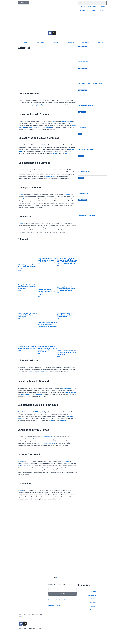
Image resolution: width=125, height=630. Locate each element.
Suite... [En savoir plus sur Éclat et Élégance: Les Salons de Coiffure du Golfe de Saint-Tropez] (19, 270)
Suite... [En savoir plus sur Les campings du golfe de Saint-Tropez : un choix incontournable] (58, 318)
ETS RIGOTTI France (84, 171)
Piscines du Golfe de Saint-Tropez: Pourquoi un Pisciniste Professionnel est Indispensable (47, 349)
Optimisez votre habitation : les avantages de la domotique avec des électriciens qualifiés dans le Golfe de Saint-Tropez (67, 260)
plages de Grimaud (48, 127)
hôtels (68, 194)
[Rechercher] (106, 3)
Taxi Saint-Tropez (84, 193)
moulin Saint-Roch (34, 127)
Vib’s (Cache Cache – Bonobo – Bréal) (90, 84)
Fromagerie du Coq (84, 62)
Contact (58, 606)
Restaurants (93, 10)
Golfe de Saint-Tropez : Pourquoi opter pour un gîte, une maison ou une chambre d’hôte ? (47, 292)
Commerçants (92, 6)
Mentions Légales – (54, 600)
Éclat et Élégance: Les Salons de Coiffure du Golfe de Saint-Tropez (27, 266)
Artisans (83, 6)
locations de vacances (27, 199)
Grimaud (21, 145)
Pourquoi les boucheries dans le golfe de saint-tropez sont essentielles (27, 286)
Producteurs (83, 10)
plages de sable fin (46, 105)
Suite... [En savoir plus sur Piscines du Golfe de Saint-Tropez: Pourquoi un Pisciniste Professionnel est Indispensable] (39, 353)
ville (54, 121)
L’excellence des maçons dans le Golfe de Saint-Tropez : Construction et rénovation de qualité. (47, 325)
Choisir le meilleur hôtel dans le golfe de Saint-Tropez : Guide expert (27, 315)
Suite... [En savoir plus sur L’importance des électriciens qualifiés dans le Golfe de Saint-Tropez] (39, 263)
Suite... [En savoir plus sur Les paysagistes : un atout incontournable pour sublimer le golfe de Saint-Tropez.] (58, 292)
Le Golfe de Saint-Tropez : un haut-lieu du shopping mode (27, 347)
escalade (55, 153)
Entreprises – (52, 606)
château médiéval (67, 121)
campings (49, 201)
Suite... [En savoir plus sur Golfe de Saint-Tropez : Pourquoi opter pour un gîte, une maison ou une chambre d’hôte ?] (39, 296)
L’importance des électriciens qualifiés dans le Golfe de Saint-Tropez (47, 260)
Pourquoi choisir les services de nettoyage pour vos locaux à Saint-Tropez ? (66, 352)
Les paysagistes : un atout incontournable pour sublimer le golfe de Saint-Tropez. (66, 288)
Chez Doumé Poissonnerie (86, 215)
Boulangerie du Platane (85, 105)
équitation (68, 153)
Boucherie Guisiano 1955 (86, 149)
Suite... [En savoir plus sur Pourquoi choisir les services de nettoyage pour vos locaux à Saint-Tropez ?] (58, 356)
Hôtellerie (102, 6)
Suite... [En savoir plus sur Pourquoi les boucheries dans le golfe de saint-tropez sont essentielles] (19, 290)
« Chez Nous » (82, 127)
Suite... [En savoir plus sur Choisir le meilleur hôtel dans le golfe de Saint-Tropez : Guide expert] (19, 318)
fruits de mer (37, 172)
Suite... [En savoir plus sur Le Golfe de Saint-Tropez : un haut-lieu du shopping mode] (19, 350)
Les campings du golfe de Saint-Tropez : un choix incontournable (65, 315)
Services (102, 10)
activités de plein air (40, 145)
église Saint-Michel (70, 392)
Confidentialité (64, 600)
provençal (35, 105)
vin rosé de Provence (50, 176)
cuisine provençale (48, 170)
